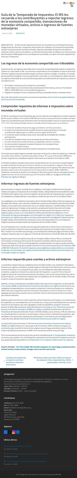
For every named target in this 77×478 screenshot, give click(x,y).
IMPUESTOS (20, 33)
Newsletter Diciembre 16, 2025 (19, 446)
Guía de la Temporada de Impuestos (61, 335)
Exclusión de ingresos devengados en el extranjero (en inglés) (27, 215)
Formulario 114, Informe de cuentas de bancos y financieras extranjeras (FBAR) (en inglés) (37, 308)
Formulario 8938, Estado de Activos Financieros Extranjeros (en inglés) (31, 286)
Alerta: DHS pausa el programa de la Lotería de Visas (27, 453)
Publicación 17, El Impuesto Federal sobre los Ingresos (51, 340)
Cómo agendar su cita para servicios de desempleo (27, 461)
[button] (72, 6)
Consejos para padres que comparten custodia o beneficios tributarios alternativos (15, 361)
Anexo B (23, 272)
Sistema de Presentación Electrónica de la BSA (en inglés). (43, 319)
